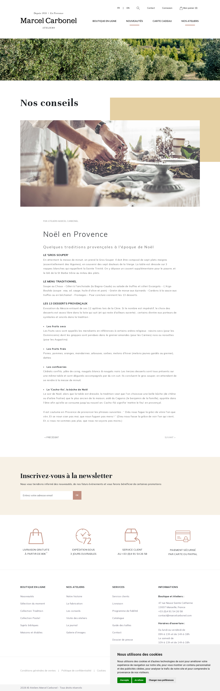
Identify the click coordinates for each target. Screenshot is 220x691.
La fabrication (74, 603)
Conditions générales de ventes (38, 670)
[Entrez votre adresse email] (46, 495)
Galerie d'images (76, 632)
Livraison (117, 603)
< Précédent (51, 437)
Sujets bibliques (29, 625)
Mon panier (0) (188, 8)
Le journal (71, 625)
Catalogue (118, 618)
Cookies (101, 670)
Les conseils (73, 610)
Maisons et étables (31, 632)
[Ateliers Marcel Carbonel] (48, 20)
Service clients (120, 596)
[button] (137, 8)
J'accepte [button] (124, 680)
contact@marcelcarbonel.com (175, 615)
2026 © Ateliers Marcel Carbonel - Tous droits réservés (51, 687)
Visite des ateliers (76, 618)
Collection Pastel (30, 618)
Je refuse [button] (138, 680)
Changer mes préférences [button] (161, 680)
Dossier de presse (122, 639)
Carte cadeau (162, 20)
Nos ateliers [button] (190, 20)
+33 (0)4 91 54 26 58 (134, 553)
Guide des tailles (121, 625)
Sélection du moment (32, 603)
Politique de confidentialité (76, 670)
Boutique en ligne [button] (104, 20)
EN (128, 8)
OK (77, 495)
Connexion (167, 8)
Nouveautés (134, 20)
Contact (151, 8)
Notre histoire (74, 596)
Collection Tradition (31, 610)
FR (118, 8)
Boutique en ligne (32, 587)
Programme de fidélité (125, 610)
